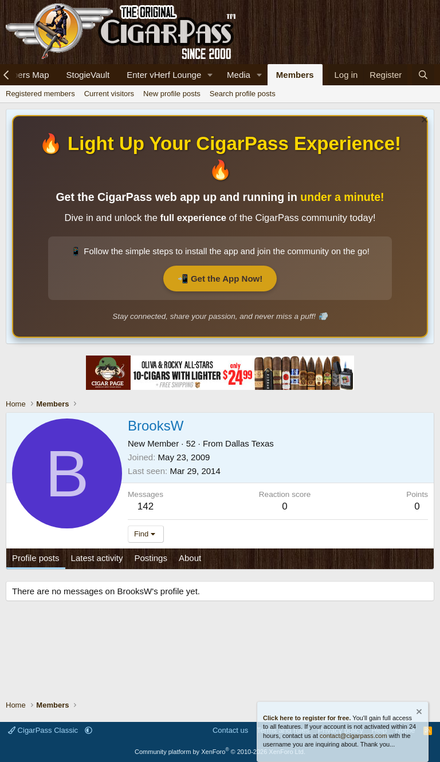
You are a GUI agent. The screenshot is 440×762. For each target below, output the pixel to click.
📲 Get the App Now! (220, 278)
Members (295, 75)
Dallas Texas (249, 443)
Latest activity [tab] (97, 558)
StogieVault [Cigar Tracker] (88, 75)
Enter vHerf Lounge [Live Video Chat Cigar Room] (164, 75)
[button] (210, 74)
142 (146, 506)
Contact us (230, 730)
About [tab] (190, 558)
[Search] (423, 74)
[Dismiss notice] (423, 121)
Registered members (40, 93)
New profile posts (172, 93)
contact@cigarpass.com (353, 735)
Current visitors (109, 93)
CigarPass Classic (44, 730)
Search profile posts (243, 93)
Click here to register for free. (307, 717)
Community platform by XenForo (220, 751)
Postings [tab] (150, 558)
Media (238, 75)
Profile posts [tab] (36, 558)
